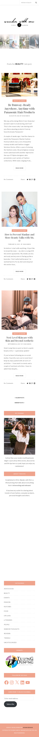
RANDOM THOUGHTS (11, 629)
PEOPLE (6, 624)
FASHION (7, 602)
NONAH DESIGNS (28, 727)
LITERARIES (8, 620)
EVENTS (23, 100)
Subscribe (10, 704)
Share (23, 179)
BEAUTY (16, 100)
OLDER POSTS (19, 397)
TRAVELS (7, 638)
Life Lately (7, 615)
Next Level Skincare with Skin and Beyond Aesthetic (19, 339)
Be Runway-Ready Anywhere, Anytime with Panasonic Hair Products (19, 108)
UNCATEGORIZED (10, 642)
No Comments (8, 179)
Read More (19, 168)
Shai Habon (26, 116)
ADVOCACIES (9, 589)
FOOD (6, 611)
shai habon (27, 344)
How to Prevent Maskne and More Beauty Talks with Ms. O (19, 237)
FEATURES (23, 230)
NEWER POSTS (19, 402)
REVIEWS (22, 333)
